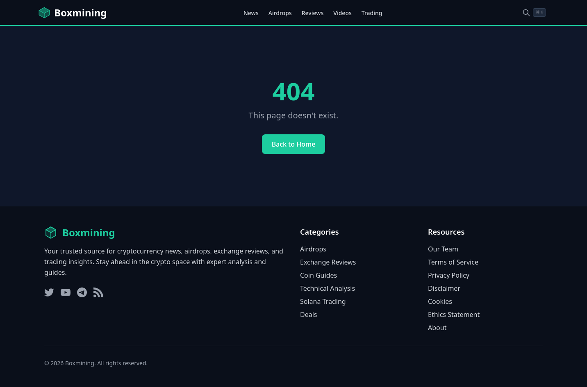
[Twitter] (49, 292)
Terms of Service (453, 262)
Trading (372, 13)
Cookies (440, 301)
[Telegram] (82, 292)
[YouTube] (66, 292)
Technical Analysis (327, 288)
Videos (342, 13)
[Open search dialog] (534, 12)
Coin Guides (318, 275)
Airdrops (280, 13)
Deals (308, 314)
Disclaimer (444, 288)
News (251, 13)
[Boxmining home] (72, 12)
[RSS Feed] (98, 292)
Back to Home (294, 144)
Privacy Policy (448, 275)
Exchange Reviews (328, 262)
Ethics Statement (454, 314)
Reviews (313, 13)
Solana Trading (323, 301)
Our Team (443, 248)
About (437, 327)
